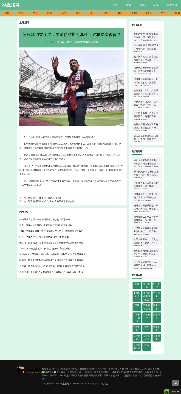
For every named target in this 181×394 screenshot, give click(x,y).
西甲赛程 (146, 316)
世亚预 (148, 13)
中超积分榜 (136, 295)
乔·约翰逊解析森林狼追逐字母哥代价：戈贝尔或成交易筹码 (146, 48)
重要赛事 (172, 5)
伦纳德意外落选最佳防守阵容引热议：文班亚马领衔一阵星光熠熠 (146, 105)
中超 (35, 13)
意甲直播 (156, 328)
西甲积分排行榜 (136, 317)
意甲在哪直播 (136, 347)
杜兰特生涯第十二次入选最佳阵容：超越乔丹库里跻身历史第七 (146, 116)
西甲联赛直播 (146, 307)
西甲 (78, 13)
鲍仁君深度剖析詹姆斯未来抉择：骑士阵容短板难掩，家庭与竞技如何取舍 (146, 37)
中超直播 (146, 285)
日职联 (177, 13)
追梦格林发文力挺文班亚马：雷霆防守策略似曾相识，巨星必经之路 (146, 71)
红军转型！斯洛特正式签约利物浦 (44, 198)
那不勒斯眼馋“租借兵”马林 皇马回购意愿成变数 (51, 201)
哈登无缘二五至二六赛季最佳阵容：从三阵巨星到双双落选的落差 (146, 93)
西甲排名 (156, 316)
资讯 (142, 5)
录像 (155, 5)
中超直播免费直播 (146, 296)
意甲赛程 (136, 338)
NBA (21, 13)
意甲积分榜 (146, 338)
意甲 (106, 13)
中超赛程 (156, 285)
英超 (7, 13)
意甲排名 (156, 338)
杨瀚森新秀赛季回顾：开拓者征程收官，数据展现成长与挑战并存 (146, 82)
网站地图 (103, 383)
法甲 (92, 13)
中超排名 (156, 295)
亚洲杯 (134, 13)
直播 (128, 5)
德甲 (64, 13)
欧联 (120, 13)
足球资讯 (50, 42)
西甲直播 (156, 307)
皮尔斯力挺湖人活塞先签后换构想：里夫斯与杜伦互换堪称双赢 (146, 59)
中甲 (163, 13)
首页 (114, 5)
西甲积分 (136, 328)
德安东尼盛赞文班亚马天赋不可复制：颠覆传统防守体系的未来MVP (146, 139)
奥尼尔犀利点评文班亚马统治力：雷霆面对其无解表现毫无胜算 (146, 127)
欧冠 (49, 13)
